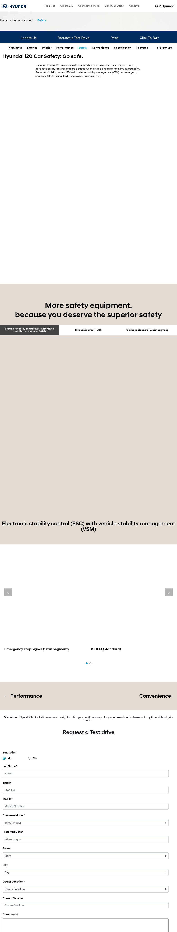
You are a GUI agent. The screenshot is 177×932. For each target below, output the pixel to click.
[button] (87, 527)
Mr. (9, 622)
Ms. (35, 622)
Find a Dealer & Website (110, 878)
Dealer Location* (14, 745)
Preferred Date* (13, 695)
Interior (47, 94)
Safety (41, 20)
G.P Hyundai (167, 6)
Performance (65, 94)
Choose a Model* (14, 679)
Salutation (9, 616)
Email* (7, 646)
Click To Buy (160, 83)
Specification (123, 94)
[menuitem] (49, 6)
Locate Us (23, 83)
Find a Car (18, 20)
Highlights (15, 94)
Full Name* (10, 630)
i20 (31, 20)
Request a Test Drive (74, 83)
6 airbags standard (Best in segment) (147, 298)
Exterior (32, 94)
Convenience (100, 94)
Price (120, 83)
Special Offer (57, 878)
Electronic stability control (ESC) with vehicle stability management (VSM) (29, 298)
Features (142, 94)
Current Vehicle (13, 762)
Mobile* (8, 662)
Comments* (10, 778)
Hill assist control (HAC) (88, 298)
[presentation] (8, 478)
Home (4, 20)
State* (7, 712)
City (5, 728)
